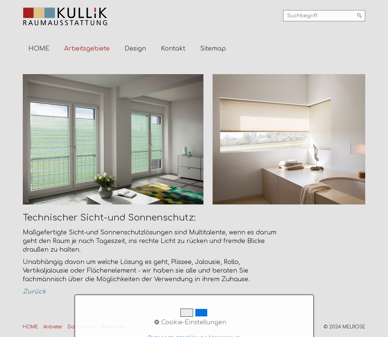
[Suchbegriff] (324, 15)
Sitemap (213, 48)
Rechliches (113, 327)
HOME (38, 48)
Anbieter (52, 327)
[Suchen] (359, 15)
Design (135, 48)
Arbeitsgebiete (87, 48)
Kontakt (173, 48)
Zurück (34, 291)
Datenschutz (82, 327)
